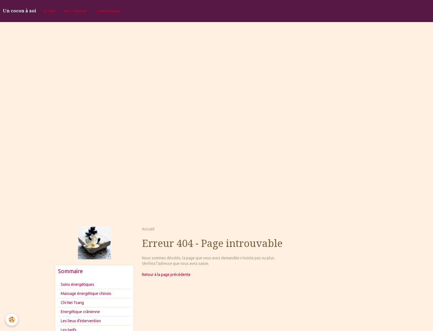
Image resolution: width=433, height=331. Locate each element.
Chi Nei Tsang (72, 302)
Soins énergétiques (77, 284)
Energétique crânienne (80, 312)
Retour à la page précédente (166, 274)
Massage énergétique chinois (86, 293)
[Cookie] (12, 319)
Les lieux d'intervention (81, 321)
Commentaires (108, 11)
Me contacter (75, 11)
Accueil (49, 11)
